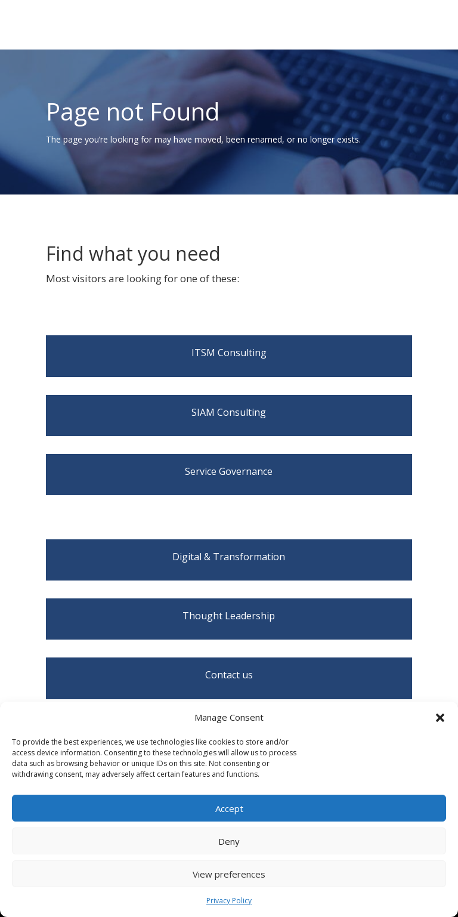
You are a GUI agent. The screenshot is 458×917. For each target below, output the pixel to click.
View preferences (229, 874)
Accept (229, 808)
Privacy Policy (229, 901)
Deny (229, 841)
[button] (440, 718)
